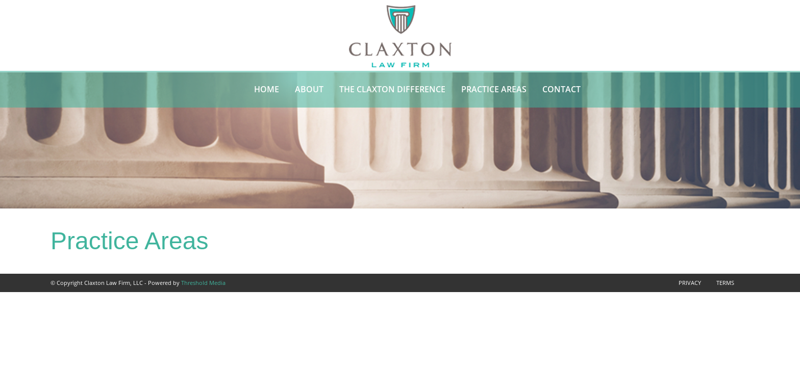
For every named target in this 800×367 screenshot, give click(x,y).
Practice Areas (494, 89)
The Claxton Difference (392, 89)
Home (266, 89)
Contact (561, 89)
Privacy (690, 282)
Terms (725, 282)
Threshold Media (203, 282)
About (309, 89)
